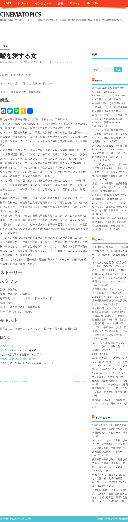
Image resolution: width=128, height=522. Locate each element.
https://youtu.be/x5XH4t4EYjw (18, 358)
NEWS (7, 3)
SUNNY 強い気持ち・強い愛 (14, 381)
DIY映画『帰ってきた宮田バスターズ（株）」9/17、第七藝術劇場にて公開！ (109, 107)
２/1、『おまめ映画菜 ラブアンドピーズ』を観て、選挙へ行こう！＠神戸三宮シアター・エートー (110, 346)
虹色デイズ (79, 381)
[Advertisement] (64, 31)
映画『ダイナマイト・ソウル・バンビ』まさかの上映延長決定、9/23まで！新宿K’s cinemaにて (109, 118)
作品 (60, 3)
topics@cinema (9, 62)
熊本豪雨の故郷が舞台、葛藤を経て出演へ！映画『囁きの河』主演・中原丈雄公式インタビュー (109, 463)
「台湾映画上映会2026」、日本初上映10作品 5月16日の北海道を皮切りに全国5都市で (110, 251)
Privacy (75, 3)
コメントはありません (62, 62)
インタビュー (43, 3)
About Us (92, 3)
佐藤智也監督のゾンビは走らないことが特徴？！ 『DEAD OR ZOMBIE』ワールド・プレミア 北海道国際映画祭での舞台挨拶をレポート (109, 297)
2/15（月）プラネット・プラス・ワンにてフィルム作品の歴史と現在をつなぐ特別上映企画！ (109, 206)
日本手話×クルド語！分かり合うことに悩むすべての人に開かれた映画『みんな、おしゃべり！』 (109, 278)
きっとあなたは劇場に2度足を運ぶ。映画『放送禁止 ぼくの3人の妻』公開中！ (109, 266)
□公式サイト (7, 345)
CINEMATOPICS (20, 14)
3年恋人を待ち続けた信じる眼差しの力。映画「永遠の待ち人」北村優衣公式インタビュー (109, 429)
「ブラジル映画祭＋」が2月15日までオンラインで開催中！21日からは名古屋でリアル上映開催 (110, 331)
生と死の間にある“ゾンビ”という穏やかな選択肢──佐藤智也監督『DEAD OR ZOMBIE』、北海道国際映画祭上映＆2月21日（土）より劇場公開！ (109, 316)
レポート (23, 3)
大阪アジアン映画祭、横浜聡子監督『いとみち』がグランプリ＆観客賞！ (109, 187)
